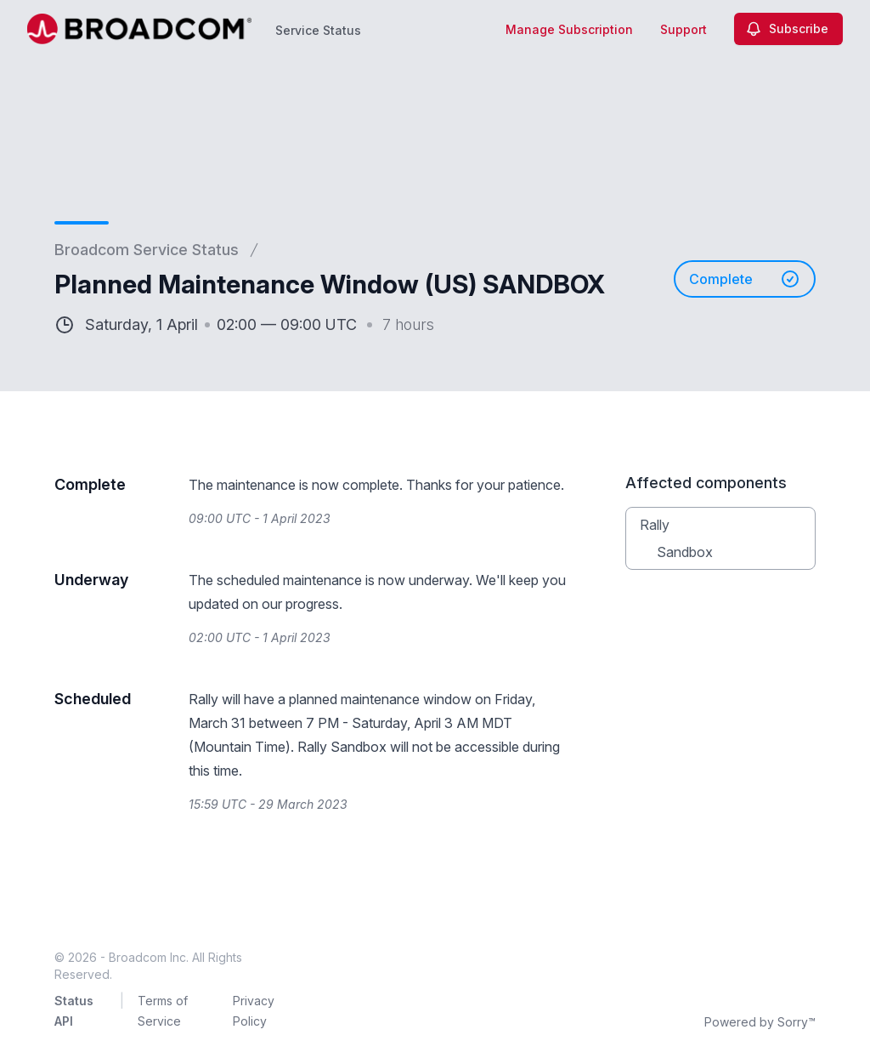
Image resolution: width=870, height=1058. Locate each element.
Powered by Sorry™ (760, 1022)
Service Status (318, 30)
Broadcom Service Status (146, 250)
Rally (654, 524)
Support (683, 29)
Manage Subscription (569, 29)
